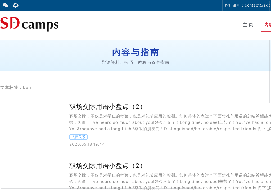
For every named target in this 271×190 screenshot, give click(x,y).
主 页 (247, 24)
